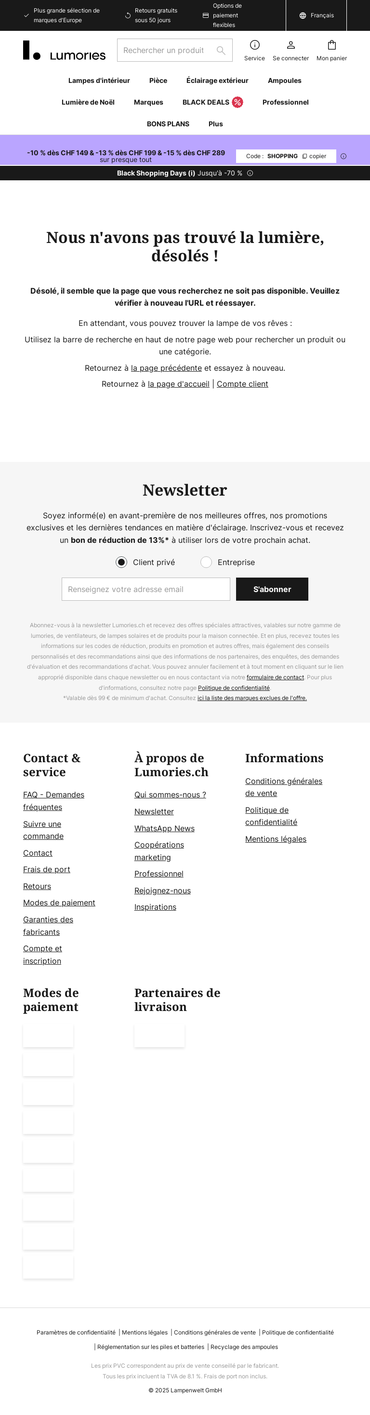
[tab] (74, 860)
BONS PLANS (168, 124)
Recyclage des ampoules (244, 1347)
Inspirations (155, 907)
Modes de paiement (59, 902)
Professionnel (159, 873)
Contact (38, 853)
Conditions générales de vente (215, 1332)
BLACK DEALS (213, 102)
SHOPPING (286, 156)
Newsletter (154, 811)
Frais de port (46, 869)
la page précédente (166, 368)
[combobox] (175, 50)
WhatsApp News (164, 828)
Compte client (242, 383)
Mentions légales (275, 839)
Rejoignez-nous (162, 890)
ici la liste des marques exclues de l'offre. (252, 698)
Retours (37, 886)
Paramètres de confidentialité (76, 1332)
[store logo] (64, 50)
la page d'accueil (179, 383)
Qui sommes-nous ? (170, 794)
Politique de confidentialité (234, 688)
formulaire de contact (275, 677)
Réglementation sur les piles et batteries (150, 1347)
